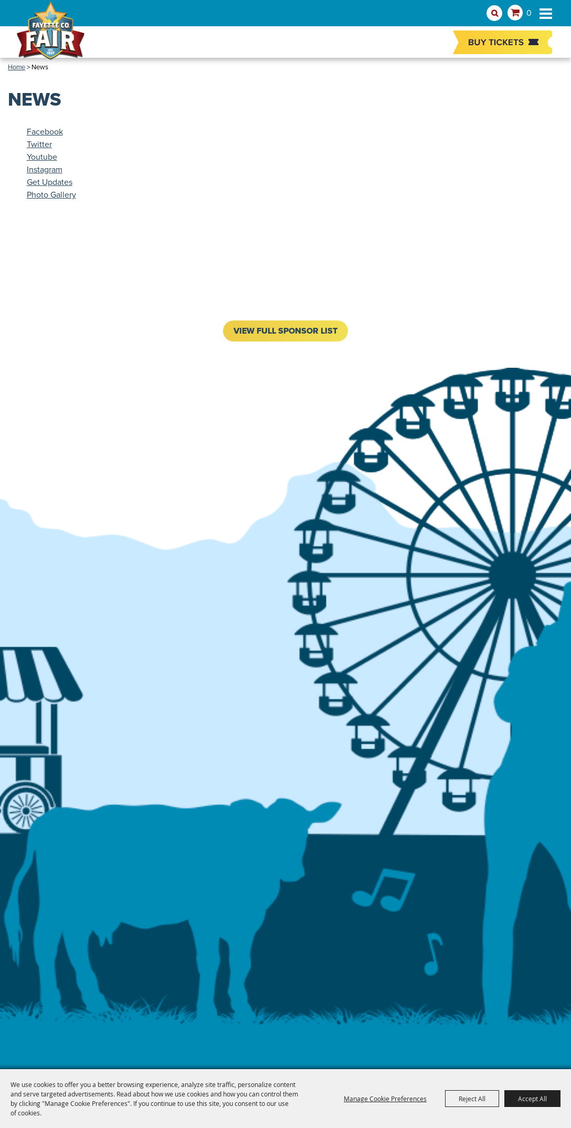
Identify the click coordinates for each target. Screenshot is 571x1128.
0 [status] (529, 13)
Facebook (45, 132)
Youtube (42, 157)
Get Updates (49, 182)
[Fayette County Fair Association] (51, 35)
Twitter (39, 144)
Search (494, 13)
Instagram (44, 169)
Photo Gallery (51, 195)
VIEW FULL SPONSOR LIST (285, 331)
